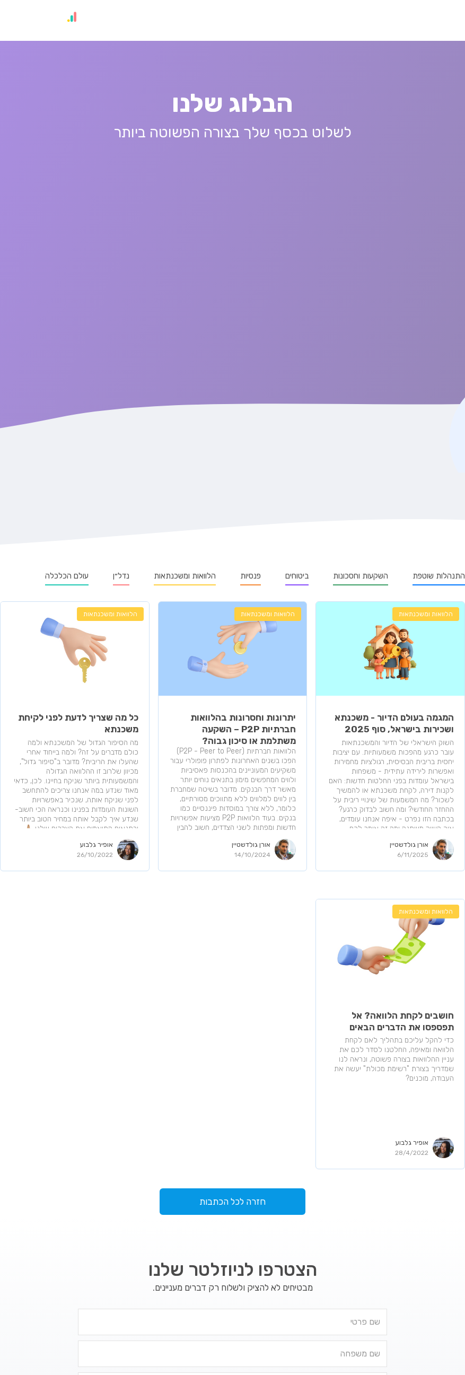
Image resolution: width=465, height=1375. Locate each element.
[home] (61, 20)
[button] (443, 20)
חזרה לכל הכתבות (232, 1201)
